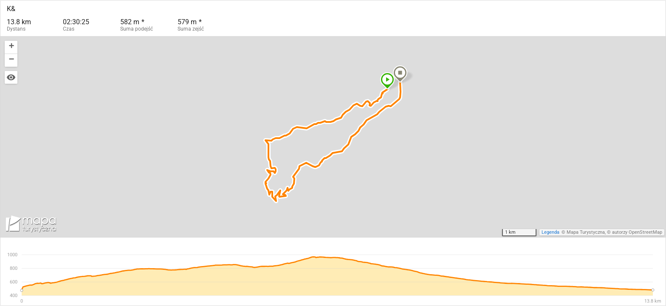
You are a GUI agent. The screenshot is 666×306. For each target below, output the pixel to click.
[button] (387, 80)
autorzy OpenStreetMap (637, 232)
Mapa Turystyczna (586, 232)
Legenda (550, 232)
